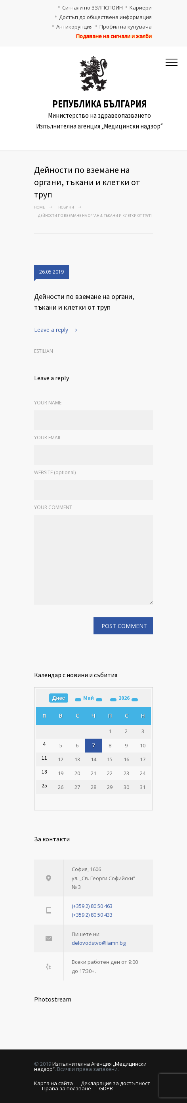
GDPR (106, 1088)
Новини (66, 207)
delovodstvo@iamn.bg (99, 942)
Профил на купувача (125, 26)
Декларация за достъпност (115, 1083)
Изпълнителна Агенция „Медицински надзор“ (90, 1066)
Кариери (141, 7)
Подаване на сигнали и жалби (114, 36)
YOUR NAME (47, 402)
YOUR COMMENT (53, 507)
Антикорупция (74, 26)
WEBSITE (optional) (55, 472)
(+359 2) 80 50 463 (92, 906)
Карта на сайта (53, 1083)
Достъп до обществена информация (105, 17)
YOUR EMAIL (47, 437)
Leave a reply (51, 329)
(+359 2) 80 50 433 (92, 914)
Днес (58, 698)
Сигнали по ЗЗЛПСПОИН (92, 7)
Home (39, 207)
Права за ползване (66, 1088)
